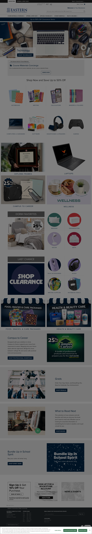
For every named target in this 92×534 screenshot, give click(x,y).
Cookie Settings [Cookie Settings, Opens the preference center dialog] (58, 530)
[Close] (89, 530)
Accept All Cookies (82, 530)
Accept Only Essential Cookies (70, 530)
